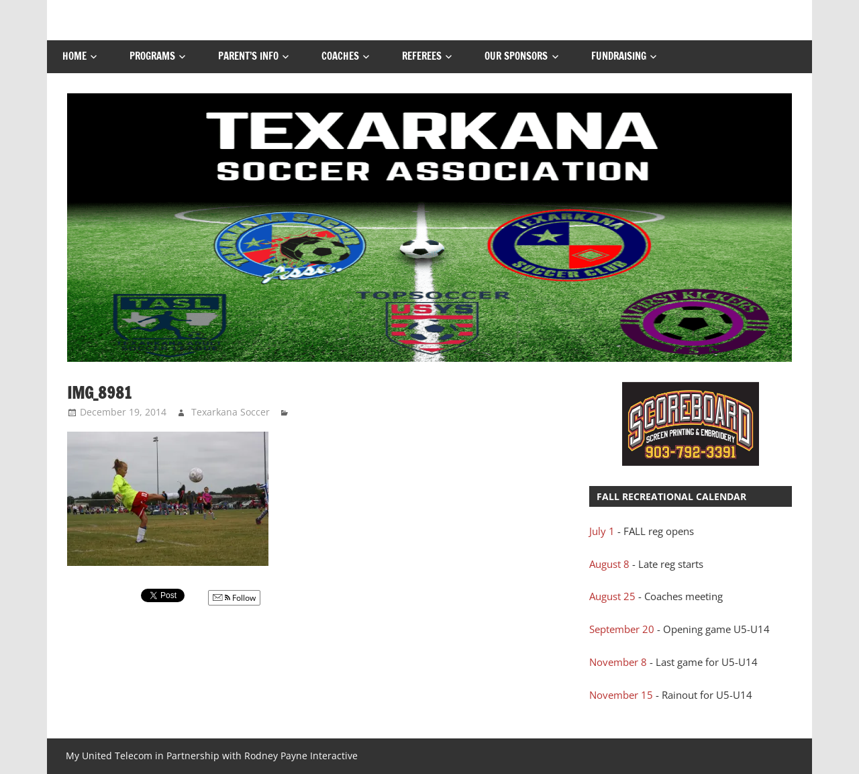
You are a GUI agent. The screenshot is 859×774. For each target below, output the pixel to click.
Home (74, 56)
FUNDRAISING (618, 56)
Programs (152, 56)
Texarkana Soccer (230, 411)
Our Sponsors (516, 56)
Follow (234, 597)
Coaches (340, 56)
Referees (422, 56)
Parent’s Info (248, 56)
